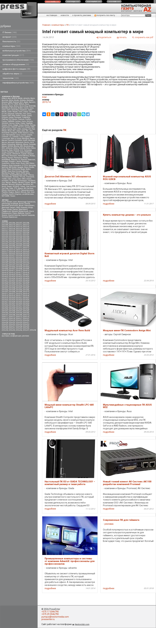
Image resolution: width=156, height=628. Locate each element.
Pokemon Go (15, 160)
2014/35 (5, 282)
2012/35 (19, 236)
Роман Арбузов (18, 213)
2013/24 (19, 253)
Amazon (5, 102)
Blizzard (14, 108)
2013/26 (5, 255)
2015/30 (26, 301)
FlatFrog (5, 119)
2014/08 (19, 269)
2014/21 (19, 274)
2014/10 (5, 271)
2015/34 (26, 303)
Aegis (32, 98)
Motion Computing (8, 144)
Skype (23, 169)
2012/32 (26, 234)
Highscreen (6, 127)
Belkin (16, 106)
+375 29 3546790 (50, 614)
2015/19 (5, 297)
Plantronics (18, 158)
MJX (32, 142)
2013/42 (5, 263)
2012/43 (19, 240)
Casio (31, 108)
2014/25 (19, 276)
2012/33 (5, 236)
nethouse (9, 148)
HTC (22, 127)
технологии (10, 78)
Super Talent (15, 173)
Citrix (8, 110)
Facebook (17, 117)
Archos (4, 104)
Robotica (5, 165)
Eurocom (5, 117)
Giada (22, 123)
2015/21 (19, 297)
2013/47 (12, 265)
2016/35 (26, 324)
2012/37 (5, 238)
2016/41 (12, 328)
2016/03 (5, 313)
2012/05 (5, 223)
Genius (12, 123)
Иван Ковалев (21, 208)
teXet (25, 175)
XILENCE (16, 186)
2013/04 (26, 244)
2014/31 (5, 280)
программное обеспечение (18, 60)
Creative (32, 112)
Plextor (25, 158)
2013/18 (12, 252)
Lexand (29, 135)
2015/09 (19, 292)
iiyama (9, 129)
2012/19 (19, 229)
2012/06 (12, 223)
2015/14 (26, 294)
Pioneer (10, 158)
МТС (18, 190)
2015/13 (19, 294)
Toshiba (16, 177)
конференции (15, 336)
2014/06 (5, 269)
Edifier (18, 116)
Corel (20, 112)
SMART (4, 171)
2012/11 (19, 225)
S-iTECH (25, 165)
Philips (4, 158)
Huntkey (5, 194)
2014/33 (19, 280)
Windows (18, 184)
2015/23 (5, 299)
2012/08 (26, 223)
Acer (9, 98)
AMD (10, 102)
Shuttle (31, 167)
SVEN (23, 173)
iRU (13, 131)
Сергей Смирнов (27, 215)
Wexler (33, 183)
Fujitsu (4, 121)
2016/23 (5, 320)
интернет (9, 37)
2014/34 (26, 280)
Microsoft (11, 142)
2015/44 (12, 309)
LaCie (31, 133)
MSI (21, 146)
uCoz (14, 179)
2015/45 (19, 309)
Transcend (30, 177)
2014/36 (12, 282)
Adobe (20, 98)
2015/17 (19, 296)
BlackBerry (6, 108)
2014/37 (19, 282)
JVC (30, 131)
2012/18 (12, 229)
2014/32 (12, 280)
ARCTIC (11, 104)
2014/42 (26, 284)
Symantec (5, 175)
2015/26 (26, 299)
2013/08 (26, 246)
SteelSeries (6, 173)
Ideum (4, 129)
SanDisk (5, 167)
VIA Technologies (20, 181)
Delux (29, 114)
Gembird (5, 123)
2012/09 (5, 225)
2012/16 (26, 227)
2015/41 (19, 307)
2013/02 (12, 244)
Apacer (17, 192)
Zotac (11, 188)
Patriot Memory (23, 156)
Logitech (27, 137)
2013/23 (12, 253)
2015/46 (26, 309)
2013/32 (19, 257)
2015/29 (19, 301)
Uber (9, 179)
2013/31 (12, 257)
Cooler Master (12, 112)
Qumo (12, 163)
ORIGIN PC (16, 154)
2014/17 (19, 273)
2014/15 (12, 273)
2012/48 (26, 242)
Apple (26, 102)
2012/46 (12, 242)
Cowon (25, 112)
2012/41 (5, 240)
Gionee (4, 125)
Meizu (32, 139)
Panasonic (13, 156)
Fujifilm (28, 119)
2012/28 (26, 232)
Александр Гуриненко (26, 202)
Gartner (18, 121)
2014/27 (5, 278)
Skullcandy (16, 169)
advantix (26, 98)
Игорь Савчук (12, 209)
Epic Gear (30, 192)
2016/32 (5, 324)
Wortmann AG (28, 184)
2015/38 (26, 305)
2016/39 (26, 326)
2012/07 (19, 223)
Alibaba (23, 100)
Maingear (25, 139)
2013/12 (26, 248)
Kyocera (26, 133)
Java (23, 131)
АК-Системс (28, 188)
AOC (21, 102)
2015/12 (12, 294)
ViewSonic (31, 181)
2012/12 (26, 225)
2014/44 (12, 286)
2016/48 (33, 330)
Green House (24, 125)
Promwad (25, 161)
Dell (24, 114)
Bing (26, 106)
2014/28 (12, 278)
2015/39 (5, 307)
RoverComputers (15, 165)
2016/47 (26, 330)
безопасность (11, 41)
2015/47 (5, 311)
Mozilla (16, 146)
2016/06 (26, 313)
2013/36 (19, 259)
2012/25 (5, 232)
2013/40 (19, 261)
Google (15, 125)
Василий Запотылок (10, 205)
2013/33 (26, 257)
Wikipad (5, 184)
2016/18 (12, 319)
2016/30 (19, 322)
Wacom (8, 183)
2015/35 (5, 305)
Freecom (21, 119)
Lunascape (6, 139)
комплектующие (13, 55)
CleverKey (15, 110)
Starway (25, 171)
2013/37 (26, 259)
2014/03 (12, 267)
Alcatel (16, 100)
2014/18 (26, 273)
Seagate (20, 167)
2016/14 (26, 317)
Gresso (32, 125)
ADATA (14, 98)
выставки (6, 336)
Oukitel (24, 154)
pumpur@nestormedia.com (55, 617)
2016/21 (19, 319)
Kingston (14, 133)
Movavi (4, 146)
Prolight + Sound (15, 161)
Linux (21, 137)
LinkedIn (15, 137)
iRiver (9, 131)
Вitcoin (4, 190)
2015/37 (19, 305)
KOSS (20, 133)
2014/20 (12, 274)
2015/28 (12, 301)
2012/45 (5, 242)
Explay (11, 117)
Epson (29, 116)
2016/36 (5, 326)
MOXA (10, 146)
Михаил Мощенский (20, 211)
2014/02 (5, 267)
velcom (28, 179)
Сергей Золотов (14, 215)
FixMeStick (26, 117)
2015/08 (12, 292)
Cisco (4, 110)
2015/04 (12, 290)
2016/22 (26, 319)
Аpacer (20, 188)
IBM (32, 127)
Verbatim (5, 181)
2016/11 (5, 317)
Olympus (10, 152)
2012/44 (26, 240)
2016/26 (26, 320)
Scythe (14, 167)
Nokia (28, 148)
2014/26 (26, 276)
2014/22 (26, 274)
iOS (29, 129)
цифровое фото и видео (16, 69)
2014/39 (5, 284)
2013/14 (12, 250)
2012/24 (26, 230)
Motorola (19, 144)
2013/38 (5, 261)
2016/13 (19, 317)
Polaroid (24, 160)
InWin (19, 129)
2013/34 (5, 259)
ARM (16, 104)
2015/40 (12, 307)
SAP (10, 167)
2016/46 (19, 330)
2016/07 (5, 315)
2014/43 (5, 286)
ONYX (17, 152)
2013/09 (5, 248)
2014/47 (5, 288)
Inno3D (11, 194)
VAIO (23, 179)
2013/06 (12, 246)
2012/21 (5, 230)
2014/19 (5, 274)
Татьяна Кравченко (9, 217)
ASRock (21, 104)
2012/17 (5, 229)
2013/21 (5, 253)
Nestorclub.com (82, 624)
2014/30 (26, 278)
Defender (18, 114)
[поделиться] (104, 37)
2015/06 (26, 290)
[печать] (121, 37)
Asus (27, 104)
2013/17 (5, 252)
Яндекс (11, 192)
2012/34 (12, 236)
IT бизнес (9, 32)
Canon (26, 108)
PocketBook (6, 160)
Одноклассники (27, 190)
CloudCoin (23, 110)
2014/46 (26, 286)
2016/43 (26, 328)
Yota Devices (31, 186)
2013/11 (19, 248)
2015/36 (12, 305)
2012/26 (12, 232)
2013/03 (19, 244)
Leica (18, 135)
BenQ (22, 106)
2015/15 (5, 296)
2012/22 (12, 230)
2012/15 (19, 227)
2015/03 (5, 290)
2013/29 (26, 255)
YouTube (5, 188)
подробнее (50, 203)
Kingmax (18, 194)
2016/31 (26, 322)
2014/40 (12, 284)
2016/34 (19, 324)
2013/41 (26, 261)
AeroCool (5, 100)
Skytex (28, 169)
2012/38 (12, 238)
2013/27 (12, 255)
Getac (17, 123)
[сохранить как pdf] (143, 37)
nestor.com (52, 1)
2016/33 (12, 324)
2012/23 (19, 230)
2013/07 (19, 246)
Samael (9, 202)
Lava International (8, 135)
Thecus (31, 175)
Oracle (8, 154)
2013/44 (19, 263)
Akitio (11, 100)
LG (10, 137)
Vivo (3, 183)
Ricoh (23, 163)
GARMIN (11, 121)
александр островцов (10, 204)
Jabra (18, 131)
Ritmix (31, 163)
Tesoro (12, 196)
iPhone (4, 131)
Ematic (23, 116)
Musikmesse (29, 146)
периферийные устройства (18, 82)
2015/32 (12, 303)
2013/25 (26, 253)
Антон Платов (24, 204)
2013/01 (5, 244)
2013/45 (26, 263)
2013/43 (12, 263)
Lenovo (23, 135)
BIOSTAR (32, 106)
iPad (33, 129)
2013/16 (26, 250)
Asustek (5, 106)
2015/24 (12, 299)
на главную (51, 15)
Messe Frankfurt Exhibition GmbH (14, 140)
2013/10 (12, 248)
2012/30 (12, 234)
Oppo (4, 154)
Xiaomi (9, 186)
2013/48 (19, 265)
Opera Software (26, 152)
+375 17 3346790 (50, 611)
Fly (10, 119)
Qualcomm (6, 163)
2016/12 (12, 317)
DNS (9, 116)
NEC (3, 148)
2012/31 (19, 234)
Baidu (11, 106)
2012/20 (26, 229)
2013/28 (19, 255)
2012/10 (12, 225)
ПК (67, 25)
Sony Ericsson (17, 171)
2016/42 (19, 328)
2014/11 (12, 271)
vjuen (15, 202)
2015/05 (19, 290)
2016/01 (19, 311)
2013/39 (12, 261)
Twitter (4, 179)
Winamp (12, 184)
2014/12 (19, 271)
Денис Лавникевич (26, 205)
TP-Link (22, 177)
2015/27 (5, 301)
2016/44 (5, 330)
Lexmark (5, 137)
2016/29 (12, 322)
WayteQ (14, 183)
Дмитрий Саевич (8, 208)
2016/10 (26, 315)
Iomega (24, 129)
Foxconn (14, 119)
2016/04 (12, 313)
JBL (27, 131)
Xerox (4, 186)
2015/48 (12, 311)
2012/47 (19, 242)
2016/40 (5, 328)
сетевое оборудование (15, 64)
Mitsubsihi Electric (22, 142)
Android (16, 102)
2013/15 (19, 250)
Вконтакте (11, 190)
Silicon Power (6, 169)
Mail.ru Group (16, 139)
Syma (28, 173)
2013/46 (5, 265)
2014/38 (26, 282)
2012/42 (12, 240)
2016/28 (5, 322)
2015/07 (5, 292)
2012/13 (5, 227)
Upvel (19, 179)
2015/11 (5, 294)
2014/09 (26, 269)
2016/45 (12, 330)
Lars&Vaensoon (28, 194)
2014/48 (12, 288)
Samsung (32, 165)
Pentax (32, 156)
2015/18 (26, 296)
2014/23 (5, 276)
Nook (11, 150)
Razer (18, 163)
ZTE (15, 188)
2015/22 (26, 297)
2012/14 (12, 227)
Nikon (15, 148)
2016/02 (26, 311)
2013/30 (5, 257)
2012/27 (19, 232)
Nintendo (22, 148)
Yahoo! (22, 186)
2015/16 (12, 296)
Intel (14, 129)
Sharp (26, 167)
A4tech (4, 98)
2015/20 (12, 297)
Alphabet (30, 100)
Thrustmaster (7, 177)
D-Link (4, 114)
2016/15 (5, 319)
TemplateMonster (16, 175)
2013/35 (12, 259)
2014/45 (19, 286)
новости (65, 15)
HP (19, 127)
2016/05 (19, 313)
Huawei (27, 127)
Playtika (5, 192)
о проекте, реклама (81, 15)
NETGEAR (5, 196)
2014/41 (19, 284)
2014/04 (19, 267)
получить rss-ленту (104, 15)
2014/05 (26, 267)
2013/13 (5, 250)
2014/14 (5, 273)
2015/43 (5, 309)
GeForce (30, 121)
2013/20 (26, 252)
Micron (4, 142)
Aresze (23, 192)
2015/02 (26, 288)
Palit (7, 156)
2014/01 (26, 265)
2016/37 (12, 326)
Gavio (24, 121)
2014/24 (12, 276)
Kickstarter (6, 133)
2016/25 (19, 320)
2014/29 (19, 278)
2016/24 (12, 320)
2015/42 (26, 307)
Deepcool (10, 114)
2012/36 (26, 236)
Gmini (10, 125)
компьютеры (11, 46)
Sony (9, 171)
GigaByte (29, 123)
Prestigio (5, 161)
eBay (13, 116)
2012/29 (5, 234)
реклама (25, 336)
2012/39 (19, 238)
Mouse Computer (29, 144)
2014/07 (12, 269)
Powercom (31, 160)
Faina (4, 202)
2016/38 (19, 326)
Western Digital (24, 183)
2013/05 (5, 246)
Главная (46, 25)
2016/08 (12, 315)
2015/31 (5, 303)
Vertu (11, 181)
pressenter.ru (48, 619)
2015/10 (26, 292)
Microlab (31, 140)
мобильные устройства (16, 50)
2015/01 (19, 288)
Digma (4, 116)
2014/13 (26, 271)
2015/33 (19, 303)
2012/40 (26, 238)
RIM (27, 163)
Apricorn (32, 102)
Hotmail (14, 127)
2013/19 (19, 252)
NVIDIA (16, 150)
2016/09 (19, 315)
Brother (20, 108)
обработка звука (12, 73)
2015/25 (19, 299)
